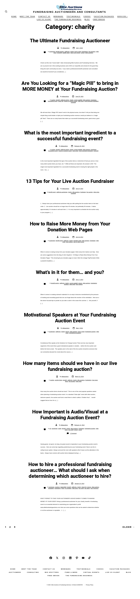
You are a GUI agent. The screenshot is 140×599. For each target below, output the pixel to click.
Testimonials (73, 16)
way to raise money (78, 242)
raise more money (75, 52)
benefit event (52, 192)
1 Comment (73, 433)
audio (59, 428)
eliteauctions (66, 48)
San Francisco (94, 488)
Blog (87, 19)
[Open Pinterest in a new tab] (77, 558)
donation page (77, 240)
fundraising (85, 51)
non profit (70, 430)
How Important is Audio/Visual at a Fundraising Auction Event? (70, 414)
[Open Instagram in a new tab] (64, 558)
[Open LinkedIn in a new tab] (70, 558)
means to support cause (70, 101)
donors (80, 283)
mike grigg (81, 101)
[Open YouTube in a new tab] (83, 558)
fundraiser (93, 100)
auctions (57, 487)
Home (14, 16)
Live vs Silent (44, 19)
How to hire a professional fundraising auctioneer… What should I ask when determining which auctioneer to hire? (70, 470)
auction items (58, 380)
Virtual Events (91, 572)
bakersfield (63, 487)
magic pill (60, 101)
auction (53, 100)
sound (80, 430)
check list (84, 487)
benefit (58, 100)
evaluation (51, 488)
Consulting (33, 572)
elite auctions (86, 100)
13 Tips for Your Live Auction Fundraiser (70, 181)
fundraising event (52, 101)
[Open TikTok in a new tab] (89, 558)
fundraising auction (90, 331)
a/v (50, 428)
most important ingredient (91, 101)
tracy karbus (69, 242)
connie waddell (78, 100)
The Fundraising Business (68, 19)
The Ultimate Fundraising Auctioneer (70, 40)
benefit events (55, 283)
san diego (87, 488)
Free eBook (99, 19)
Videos (87, 16)
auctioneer (52, 51)
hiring (62, 488)
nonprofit (59, 52)
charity (72, 51)
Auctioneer (15, 572)
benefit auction (60, 51)
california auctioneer (61, 192)
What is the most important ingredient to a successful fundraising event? (70, 135)
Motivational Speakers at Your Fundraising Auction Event (70, 317)
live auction (89, 192)
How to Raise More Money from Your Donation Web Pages (70, 226)
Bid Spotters (52, 572)
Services (122, 16)
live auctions (91, 51)
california (67, 51)
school (82, 52)
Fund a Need (71, 572)
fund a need (77, 51)
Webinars (58, 16)
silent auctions (89, 52)
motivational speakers (75, 333)
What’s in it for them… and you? (70, 272)
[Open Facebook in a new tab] (51, 558)
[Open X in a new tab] (57, 558)
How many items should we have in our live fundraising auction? (70, 366)
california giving (64, 100)
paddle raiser (66, 52)
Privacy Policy (89, 585)
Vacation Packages (104, 16)
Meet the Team (27, 16)
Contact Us (44, 16)
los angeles (68, 488)
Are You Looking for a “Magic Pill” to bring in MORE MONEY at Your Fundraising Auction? (70, 86)
